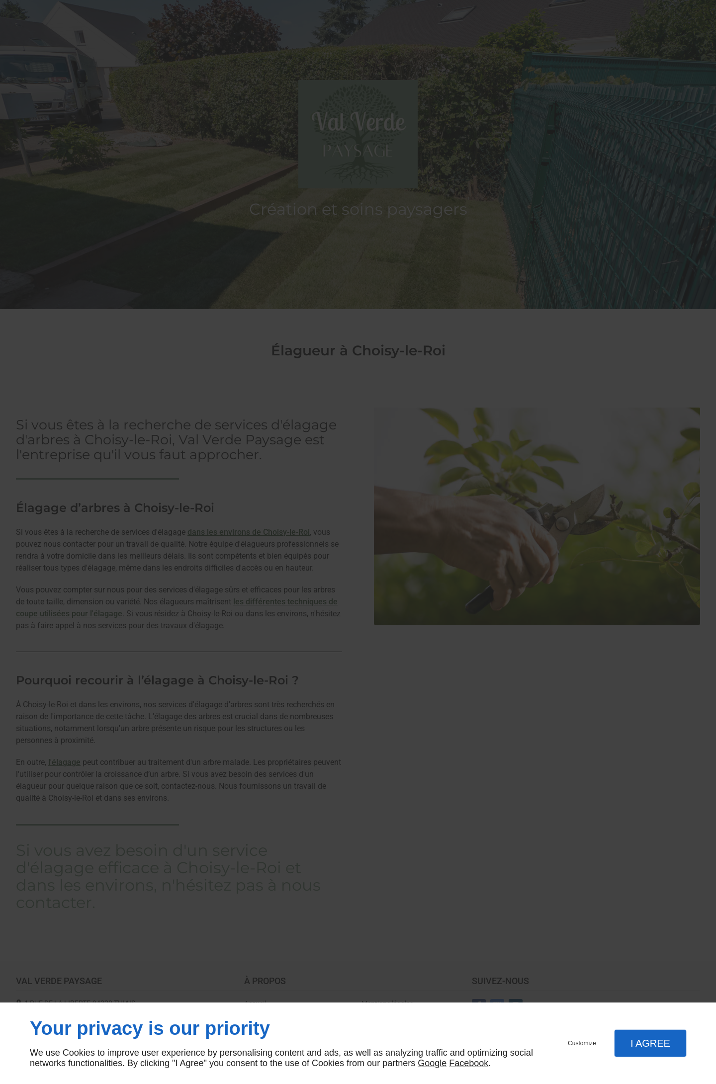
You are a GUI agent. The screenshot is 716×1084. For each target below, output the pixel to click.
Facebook (468, 1063)
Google (432, 1063)
